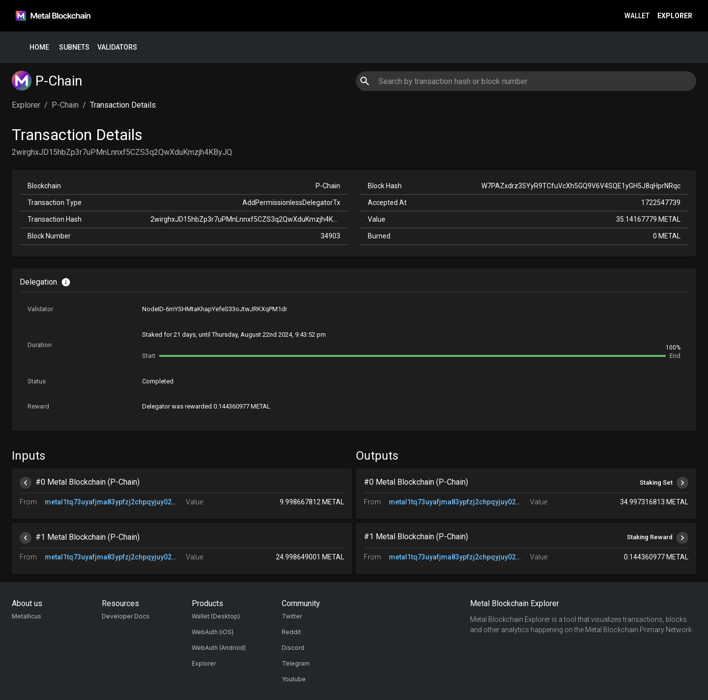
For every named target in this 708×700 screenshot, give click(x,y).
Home (39, 47)
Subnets (74, 47)
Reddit (291, 632)
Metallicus (26, 616)
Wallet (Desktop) (216, 616)
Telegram (296, 663)
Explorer (674, 16)
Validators (117, 47)
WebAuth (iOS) (213, 632)
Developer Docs (125, 616)
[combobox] (526, 81)
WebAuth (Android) (219, 647)
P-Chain (65, 105)
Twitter (292, 616)
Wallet (636, 16)
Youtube (294, 679)
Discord (293, 647)
